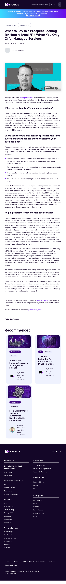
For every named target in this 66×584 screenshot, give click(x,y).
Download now (33, 15)
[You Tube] (61, 451)
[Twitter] (57, 451)
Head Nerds (11, 25)
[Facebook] (49, 451)
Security (13, 356)
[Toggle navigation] (59, 4)
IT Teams (45, 4)
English (8, 561)
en (53, 4)
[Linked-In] (53, 451)
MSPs (39, 4)
